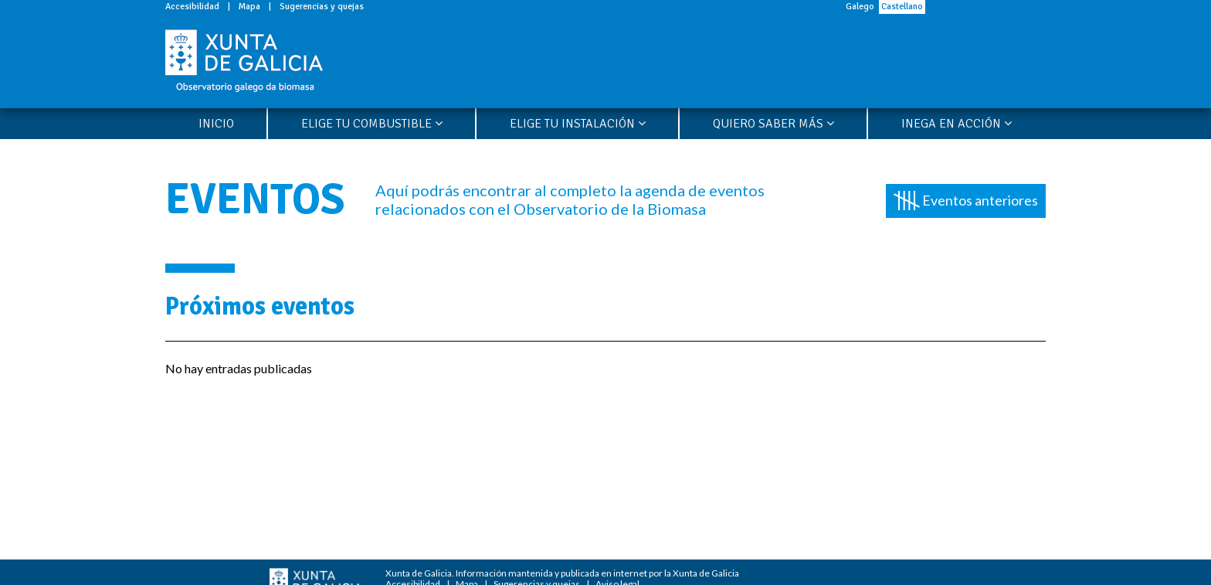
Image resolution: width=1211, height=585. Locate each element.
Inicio (216, 123)
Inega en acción (956, 123)
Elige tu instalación (578, 123)
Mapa (249, 6)
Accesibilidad (192, 6)
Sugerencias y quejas (322, 6)
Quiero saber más (773, 123)
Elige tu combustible (372, 123)
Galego (860, 6)
